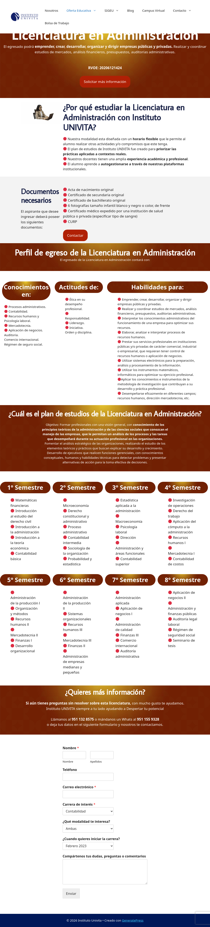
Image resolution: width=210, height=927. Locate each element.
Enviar (71, 893)
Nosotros (51, 10)
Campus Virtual (153, 10)
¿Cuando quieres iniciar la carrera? (91, 839)
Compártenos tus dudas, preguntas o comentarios (104, 856)
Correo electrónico (79, 787)
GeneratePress (132, 920)
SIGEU (114, 10)
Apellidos (96, 761)
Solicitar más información (105, 81)
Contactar (75, 235)
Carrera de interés (79, 804)
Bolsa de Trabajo (57, 23)
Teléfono (70, 770)
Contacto (184, 10)
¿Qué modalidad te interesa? (86, 821)
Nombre (71, 748)
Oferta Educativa (83, 10)
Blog (130, 10)
